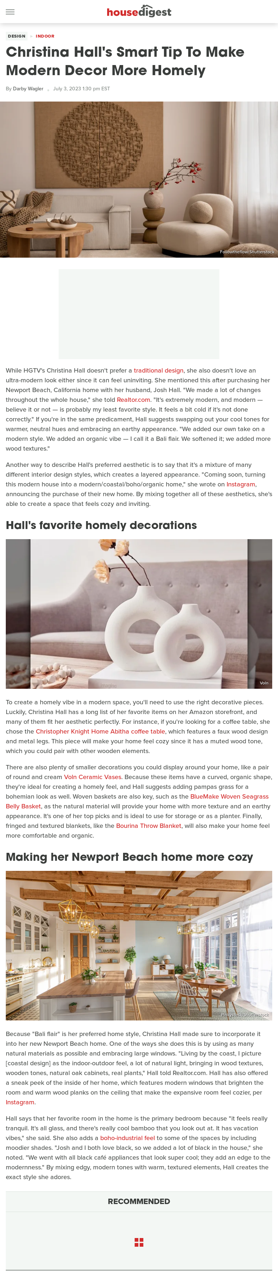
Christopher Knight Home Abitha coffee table (100, 731)
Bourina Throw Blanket (148, 825)
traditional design (159, 370)
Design (16, 36)
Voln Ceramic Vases (92, 777)
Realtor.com (133, 399)
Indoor (45, 36)
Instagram (241, 484)
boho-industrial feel (127, 1138)
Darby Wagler (28, 89)
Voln (264, 683)
